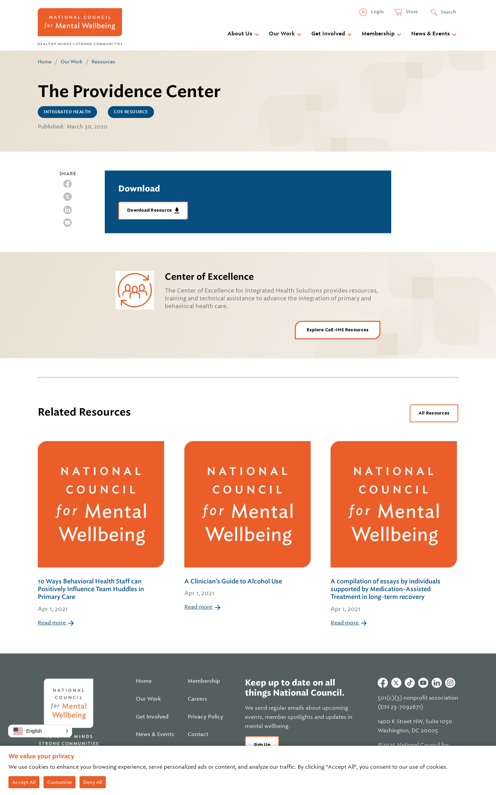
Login (377, 11)
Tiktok (410, 683)
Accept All (24, 782)
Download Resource (150, 210)
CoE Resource (131, 112)
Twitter (396, 683)
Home (45, 62)
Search (448, 12)
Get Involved (328, 33)
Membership (378, 33)
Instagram (450, 683)
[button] (40, 731)
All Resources (434, 413)
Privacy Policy (205, 716)
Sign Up (262, 744)
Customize (59, 782)
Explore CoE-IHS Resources (338, 330)
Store (411, 11)
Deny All (92, 782)
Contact (198, 734)
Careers (197, 699)
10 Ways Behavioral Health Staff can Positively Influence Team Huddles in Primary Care (101, 595)
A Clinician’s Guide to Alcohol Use (247, 588)
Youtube (423, 683)
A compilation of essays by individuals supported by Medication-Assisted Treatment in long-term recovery (394, 595)
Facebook (383, 683)
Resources (103, 62)
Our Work (282, 33)
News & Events (430, 33)
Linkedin (437, 683)
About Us (239, 33)
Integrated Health (67, 112)
